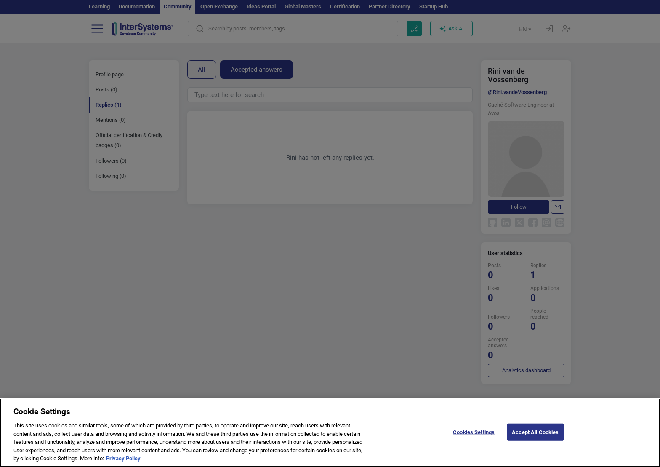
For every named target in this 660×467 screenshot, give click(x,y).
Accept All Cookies (535, 441)
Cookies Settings (474, 441)
